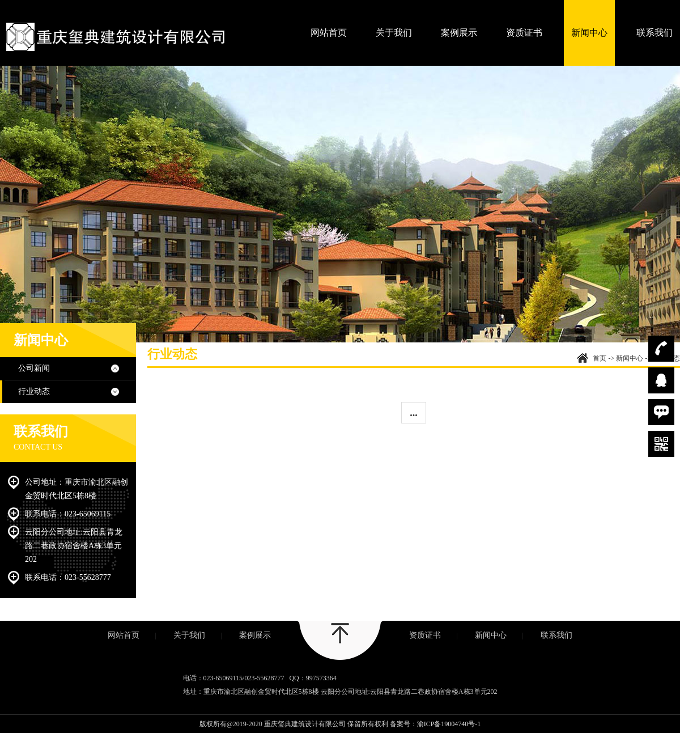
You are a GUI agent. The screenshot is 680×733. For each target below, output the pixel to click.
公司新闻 (34, 368)
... (414, 412)
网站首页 (329, 32)
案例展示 (459, 32)
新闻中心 (589, 32)
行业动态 (34, 391)
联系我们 (654, 32)
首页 (599, 358)
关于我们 (394, 32)
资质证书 (524, 32)
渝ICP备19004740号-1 (449, 724)
